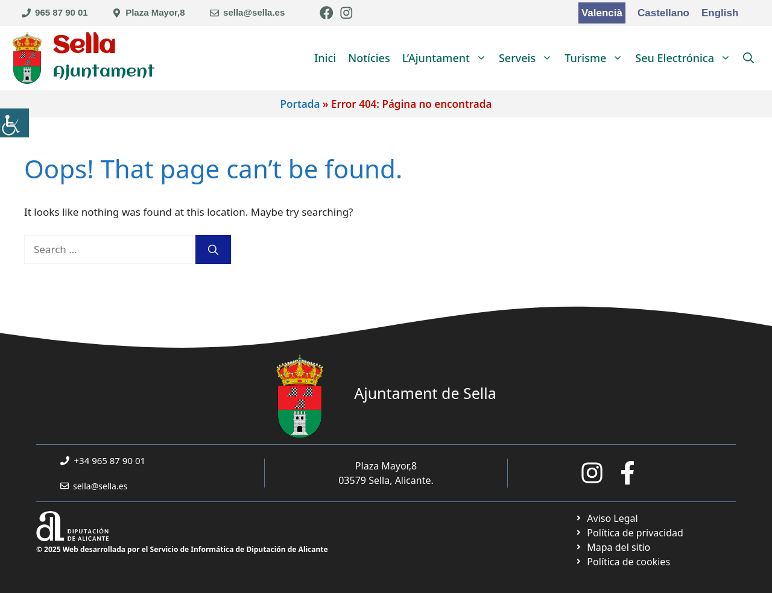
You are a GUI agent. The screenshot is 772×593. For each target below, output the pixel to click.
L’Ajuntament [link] (447, 58)
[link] (14, 122)
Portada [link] (300, 104)
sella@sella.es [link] (254, 12)
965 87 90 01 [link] (61, 12)
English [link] (719, 13)
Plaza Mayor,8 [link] (155, 12)
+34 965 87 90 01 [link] (110, 460)
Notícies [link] (369, 58)
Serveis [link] (528, 58)
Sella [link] (84, 46)
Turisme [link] (597, 58)
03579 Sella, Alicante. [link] (386, 480)
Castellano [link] (663, 13)
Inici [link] (325, 58)
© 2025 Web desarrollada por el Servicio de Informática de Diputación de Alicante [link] (182, 549)
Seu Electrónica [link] (686, 58)
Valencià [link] (601, 13)
